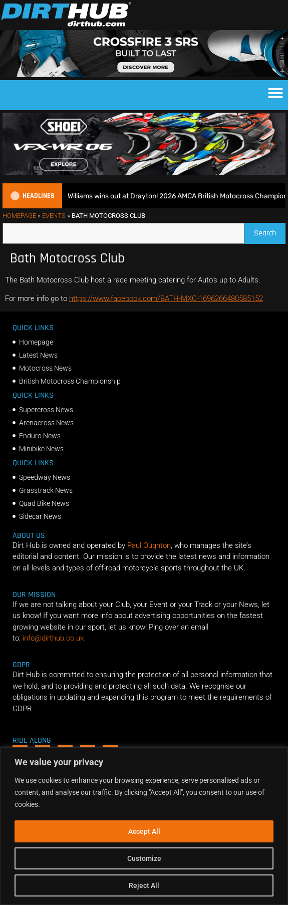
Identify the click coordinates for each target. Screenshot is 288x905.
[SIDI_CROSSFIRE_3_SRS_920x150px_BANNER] (144, 74)
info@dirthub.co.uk (53, 638)
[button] (275, 93)
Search (269, 230)
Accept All (144, 831)
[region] (144, 826)
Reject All (144, 885)
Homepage (19, 215)
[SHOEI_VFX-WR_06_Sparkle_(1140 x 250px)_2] (144, 172)
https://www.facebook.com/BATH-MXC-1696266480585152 (166, 298)
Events (54, 215)
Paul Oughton (149, 545)
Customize (144, 858)
